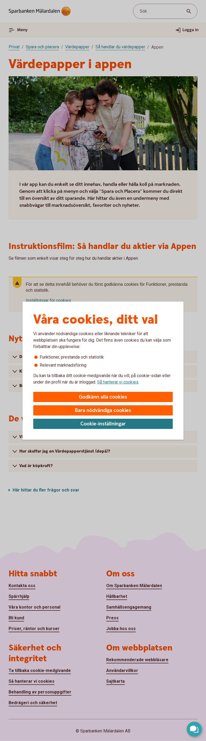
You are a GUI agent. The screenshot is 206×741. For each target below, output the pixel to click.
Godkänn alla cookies (103, 397)
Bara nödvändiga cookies (103, 410)
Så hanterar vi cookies (117, 382)
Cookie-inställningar (103, 424)
